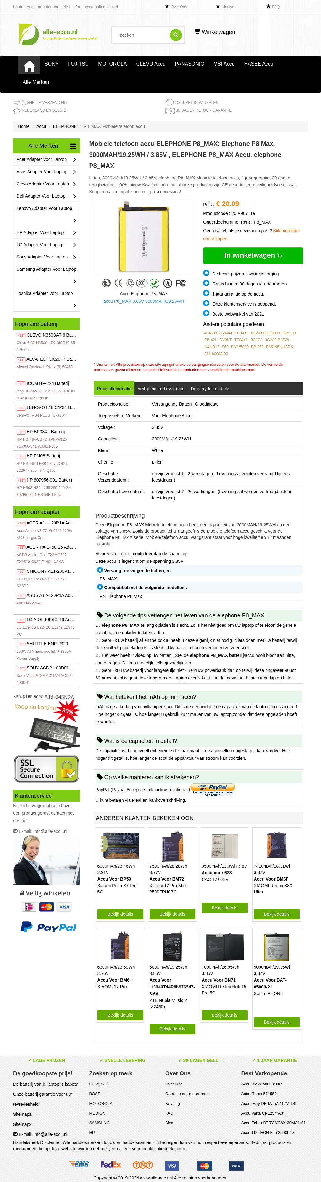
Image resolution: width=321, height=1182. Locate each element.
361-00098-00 (216, 354)
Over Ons (179, 7)
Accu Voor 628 (217, 872)
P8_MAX (108, 578)
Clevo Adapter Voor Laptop (46, 184)
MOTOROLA (112, 64)
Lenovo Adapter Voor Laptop (46, 216)
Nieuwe (228, 7)
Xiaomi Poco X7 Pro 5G (117, 888)
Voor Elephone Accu (172, 415)
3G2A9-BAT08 (277, 340)
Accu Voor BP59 (114, 878)
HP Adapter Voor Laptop (46, 232)
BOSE (95, 1093)
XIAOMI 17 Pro (112, 986)
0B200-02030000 (265, 333)
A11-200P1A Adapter (58, 571)
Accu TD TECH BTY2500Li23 (268, 1132)
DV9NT (225, 340)
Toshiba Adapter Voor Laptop (46, 301)
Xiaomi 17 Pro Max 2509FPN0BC (168, 888)
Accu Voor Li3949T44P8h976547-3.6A (172, 986)
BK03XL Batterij (46, 431)
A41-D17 (211, 347)
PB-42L (210, 340)
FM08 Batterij (43, 455)
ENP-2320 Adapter (55, 643)
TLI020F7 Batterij (53, 359)
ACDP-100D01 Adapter (56, 667)
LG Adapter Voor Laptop (46, 245)
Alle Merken (36, 82)
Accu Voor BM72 (167, 878)
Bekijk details (120, 914)
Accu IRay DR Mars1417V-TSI (269, 1103)
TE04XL (241, 340)
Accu (41, 126)
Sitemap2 (22, 1124)
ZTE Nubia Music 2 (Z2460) (168, 1003)
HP (92, 1132)
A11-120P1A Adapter (53, 522)
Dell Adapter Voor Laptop (46, 196)
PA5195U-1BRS (279, 347)
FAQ (276, 7)
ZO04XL (241, 333)
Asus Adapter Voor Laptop (46, 172)
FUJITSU (78, 64)
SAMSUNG (99, 1123)
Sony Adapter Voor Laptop (46, 257)
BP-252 (257, 347)
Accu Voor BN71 (219, 979)
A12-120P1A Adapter (53, 595)
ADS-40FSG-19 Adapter (54, 619)
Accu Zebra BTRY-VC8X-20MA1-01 (273, 1123)
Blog (169, 1123)
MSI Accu (224, 64)
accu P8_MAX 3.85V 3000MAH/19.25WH (143, 301)
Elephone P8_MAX (125, 524)
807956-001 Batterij (49, 479)
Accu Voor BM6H (115, 979)
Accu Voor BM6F (271, 878)
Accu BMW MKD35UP (261, 1084)
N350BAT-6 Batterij (53, 335)
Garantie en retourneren (187, 1093)
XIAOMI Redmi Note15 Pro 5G (224, 989)
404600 (210, 333)
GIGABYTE (99, 1084)
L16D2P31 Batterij (54, 407)
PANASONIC (189, 64)
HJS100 (289, 333)
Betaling (172, 1103)
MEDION (97, 1113)
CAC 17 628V (215, 879)
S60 (225, 347)
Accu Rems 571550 (259, 1093)
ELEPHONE (65, 126)
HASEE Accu (258, 64)
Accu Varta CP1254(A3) (263, 1113)
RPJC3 (256, 340)
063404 (225, 333)
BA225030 (240, 347)
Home (23, 126)
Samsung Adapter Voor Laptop (46, 277)
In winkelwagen (253, 255)
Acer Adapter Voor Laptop (46, 159)
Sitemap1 (22, 1114)
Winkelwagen (214, 32)
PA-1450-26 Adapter (52, 547)
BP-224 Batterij (48, 383)
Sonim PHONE (268, 993)
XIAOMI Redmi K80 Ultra (273, 888)
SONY (52, 64)
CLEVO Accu (150, 64)
